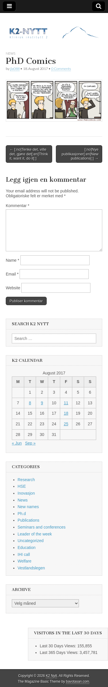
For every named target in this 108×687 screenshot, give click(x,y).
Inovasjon (26, 493)
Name (12, 260)
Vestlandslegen (31, 568)
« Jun (17, 443)
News (10, 53)
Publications (28, 520)
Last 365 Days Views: (59, 652)
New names (28, 506)
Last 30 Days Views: (58, 646)
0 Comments (61, 68)
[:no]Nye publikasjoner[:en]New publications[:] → (80, 153)
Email (12, 274)
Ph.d (22, 513)
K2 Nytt (51, 676)
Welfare (24, 561)
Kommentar (17, 205)
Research (26, 479)
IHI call (24, 554)
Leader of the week (35, 534)
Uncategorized (30, 540)
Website (13, 288)
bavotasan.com (77, 682)
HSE (22, 486)
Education (26, 547)
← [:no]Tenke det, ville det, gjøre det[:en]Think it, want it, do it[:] (29, 153)
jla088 (15, 68)
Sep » (30, 443)
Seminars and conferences (42, 527)
